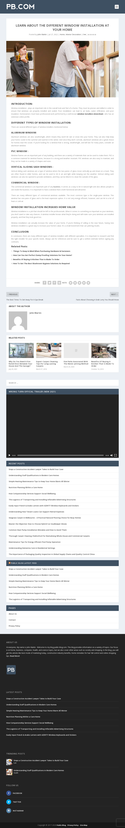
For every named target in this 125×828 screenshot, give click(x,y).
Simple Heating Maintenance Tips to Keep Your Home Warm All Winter (39, 481)
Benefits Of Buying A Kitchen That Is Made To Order (36, 259)
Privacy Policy (14, 626)
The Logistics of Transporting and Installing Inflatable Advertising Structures (42, 499)
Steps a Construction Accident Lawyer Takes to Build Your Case (36, 469)
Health (16, 773)
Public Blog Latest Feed (24, 563)
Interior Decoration (73, 34)
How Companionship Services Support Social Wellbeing (32, 493)
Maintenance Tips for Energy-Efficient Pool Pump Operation (35, 542)
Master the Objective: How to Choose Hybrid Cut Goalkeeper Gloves (38, 524)
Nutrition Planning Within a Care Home (26, 487)
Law (15, 763)
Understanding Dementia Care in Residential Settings (32, 548)
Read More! (15, 656)
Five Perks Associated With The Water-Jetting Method (76, 362)
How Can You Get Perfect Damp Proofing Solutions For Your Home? (42, 255)
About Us (13, 614)
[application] (62, 426)
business (57, 187)
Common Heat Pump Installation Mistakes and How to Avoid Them (38, 530)
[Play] (9, 455)
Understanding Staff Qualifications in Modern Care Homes (34, 475)
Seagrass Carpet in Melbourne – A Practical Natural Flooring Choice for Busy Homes (45, 518)
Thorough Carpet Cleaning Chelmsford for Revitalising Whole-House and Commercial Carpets (49, 536)
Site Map (83, 825)
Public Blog (61, 825)
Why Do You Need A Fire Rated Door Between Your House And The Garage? (20, 363)
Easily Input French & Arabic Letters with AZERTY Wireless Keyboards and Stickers (44, 505)
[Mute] (111, 455)
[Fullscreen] (115, 455)
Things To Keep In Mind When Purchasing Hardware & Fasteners (41, 251)
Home (62, 34)
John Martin (42, 34)
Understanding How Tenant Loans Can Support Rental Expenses (36, 512)
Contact (12, 620)
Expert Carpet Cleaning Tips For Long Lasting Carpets (47, 363)
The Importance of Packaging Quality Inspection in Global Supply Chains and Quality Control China (52, 554)
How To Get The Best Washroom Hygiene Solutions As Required (41, 263)
